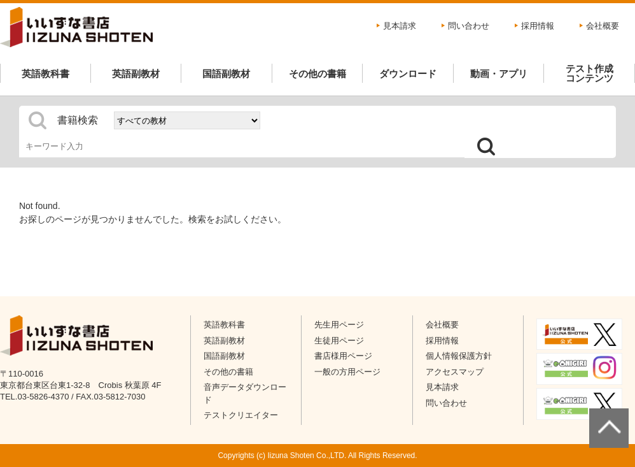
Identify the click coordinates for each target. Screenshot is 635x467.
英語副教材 (136, 73)
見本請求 (399, 26)
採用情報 (537, 26)
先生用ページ (339, 324)
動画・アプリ (498, 73)
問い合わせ (468, 26)
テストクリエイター (241, 415)
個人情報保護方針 (459, 356)
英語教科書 (45, 73)
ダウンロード (407, 73)
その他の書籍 (317, 73)
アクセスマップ (455, 372)
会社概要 (602, 26)
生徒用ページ (339, 340)
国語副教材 (226, 73)
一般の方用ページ (347, 372)
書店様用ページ (343, 356)
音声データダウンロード (245, 393)
